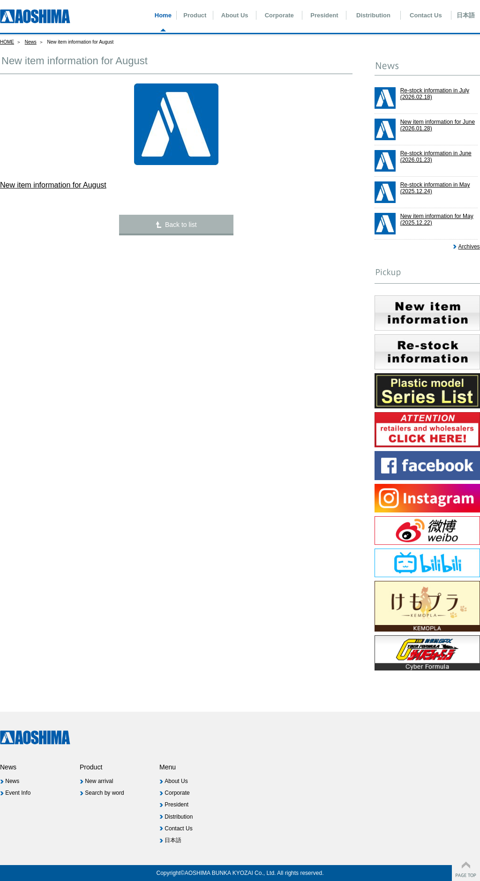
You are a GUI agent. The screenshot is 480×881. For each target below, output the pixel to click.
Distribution (373, 15)
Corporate (279, 15)
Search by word (104, 793)
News (31, 42)
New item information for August (53, 185)
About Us (234, 15)
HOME (7, 42)
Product (194, 15)
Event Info (17, 793)
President (324, 15)
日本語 (466, 15)
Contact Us (426, 15)
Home (163, 15)
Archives (469, 246)
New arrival (99, 781)
